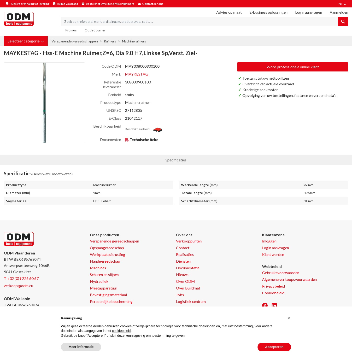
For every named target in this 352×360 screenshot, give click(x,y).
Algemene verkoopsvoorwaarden (289, 279)
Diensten (183, 261)
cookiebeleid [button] (121, 331)
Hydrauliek (99, 281)
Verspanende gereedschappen (75, 41)
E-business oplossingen (268, 12)
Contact (182, 247)
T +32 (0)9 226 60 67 (21, 278)
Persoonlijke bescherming (111, 301)
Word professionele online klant (293, 67)
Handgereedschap (105, 261)
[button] (26, 41)
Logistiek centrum (191, 301)
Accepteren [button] (274, 347)
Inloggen (269, 241)
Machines (98, 268)
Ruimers (110, 41)
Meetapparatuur (103, 288)
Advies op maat (229, 12)
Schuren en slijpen (104, 274)
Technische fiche (143, 139)
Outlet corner (95, 30)
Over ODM (185, 281)
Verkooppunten (189, 241)
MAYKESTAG (136, 74)
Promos (71, 30)
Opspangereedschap (107, 247)
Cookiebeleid (273, 292)
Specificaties (176, 160)
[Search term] (199, 21)
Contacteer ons (152, 4)
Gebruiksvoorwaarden (280, 272)
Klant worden (273, 254)
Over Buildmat (188, 288)
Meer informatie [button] (81, 347)
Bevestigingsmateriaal (108, 294)
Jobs (180, 294)
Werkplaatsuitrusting (107, 254)
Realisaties (185, 254)
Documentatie (187, 268)
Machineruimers (134, 41)
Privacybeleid (273, 286)
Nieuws (182, 274)
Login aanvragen (308, 12)
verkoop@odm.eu (18, 285)
